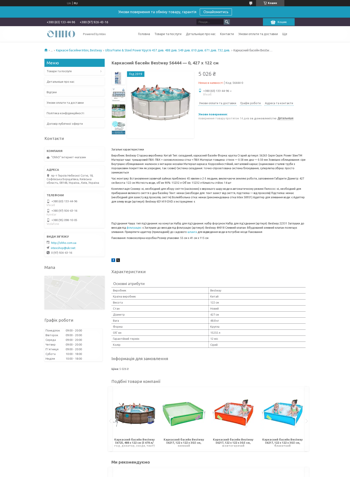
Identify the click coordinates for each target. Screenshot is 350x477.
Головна (144, 34)
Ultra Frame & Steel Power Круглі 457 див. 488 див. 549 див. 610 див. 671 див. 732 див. (167, 50)
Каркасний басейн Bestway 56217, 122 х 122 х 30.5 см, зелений (184, 442)
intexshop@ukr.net (63, 247)
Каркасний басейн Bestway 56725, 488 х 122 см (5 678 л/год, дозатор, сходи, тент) (134, 442)
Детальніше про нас (201, 34)
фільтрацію (134, 227)
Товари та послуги (167, 34)
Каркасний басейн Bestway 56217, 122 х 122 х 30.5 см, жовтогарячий (233, 442)
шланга (192, 231)
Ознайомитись (215, 12)
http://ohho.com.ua (63, 242)
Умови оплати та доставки (258, 34)
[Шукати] (227, 22)
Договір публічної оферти (65, 123)
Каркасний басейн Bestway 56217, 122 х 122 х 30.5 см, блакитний (282, 442)
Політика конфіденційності (65, 113)
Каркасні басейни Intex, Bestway (79, 50)
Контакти (227, 34)
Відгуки (52, 92)
